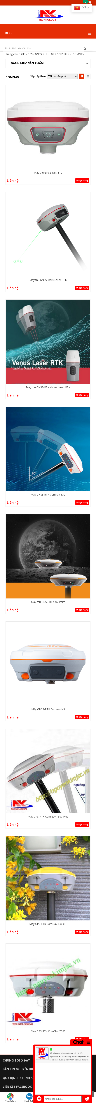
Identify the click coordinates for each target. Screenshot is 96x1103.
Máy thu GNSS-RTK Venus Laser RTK (48, 387)
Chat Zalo (29, 1097)
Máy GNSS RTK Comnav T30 (48, 494)
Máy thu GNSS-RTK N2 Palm (48, 602)
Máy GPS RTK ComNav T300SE (48, 924)
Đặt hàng (82, 180)
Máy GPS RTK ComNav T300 (48, 1031)
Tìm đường (10, 1097)
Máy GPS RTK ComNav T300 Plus (48, 816)
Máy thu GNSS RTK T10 (48, 172)
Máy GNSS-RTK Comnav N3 (48, 709)
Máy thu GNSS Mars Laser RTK (48, 280)
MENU (8, 33)
